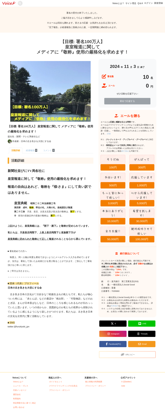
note (123, 386)
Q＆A (140, 3)
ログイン (148, 3)
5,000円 (142, 203)
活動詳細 (15, 150)
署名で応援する (127, 101)
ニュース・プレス (20, 386)
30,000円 (142, 221)
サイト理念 (130, 3)
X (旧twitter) (126, 382)
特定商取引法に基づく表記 (24, 403)
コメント (49, 150)
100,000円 (141, 239)
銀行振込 (128, 151)
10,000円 (113, 221)
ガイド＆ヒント (55, 382)
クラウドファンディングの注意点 (63, 386)
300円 (142, 167)
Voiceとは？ (118, 3)
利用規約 (114, 306)
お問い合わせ (18, 407)
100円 (113, 167)
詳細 (109, 134)
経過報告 (31, 150)
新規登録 (158, 3)
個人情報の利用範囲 (93, 382)
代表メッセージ (19, 390)
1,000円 (142, 185)
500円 (113, 185)
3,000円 (113, 203)
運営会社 (17, 394)
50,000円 (113, 239)
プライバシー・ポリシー (59, 390)
